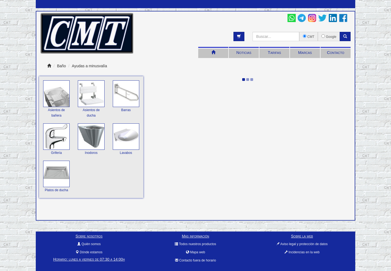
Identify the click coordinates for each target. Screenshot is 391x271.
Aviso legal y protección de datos (302, 244)
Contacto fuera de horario (195, 260)
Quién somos (88, 244)
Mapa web (195, 252)
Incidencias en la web (302, 252)
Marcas (305, 52)
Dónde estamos (89, 252)
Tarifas (274, 52)
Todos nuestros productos (195, 244)
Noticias (243, 52)
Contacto (335, 52)
